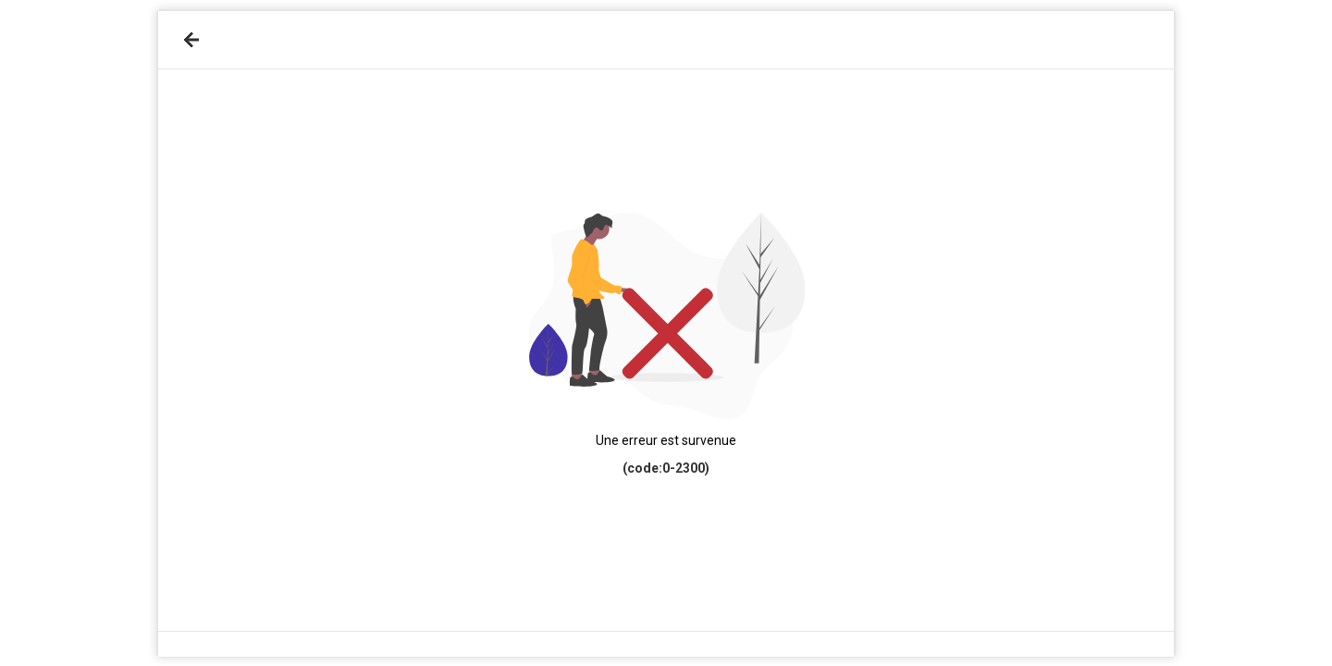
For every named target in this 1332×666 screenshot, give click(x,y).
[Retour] (191, 39)
